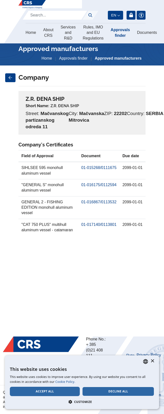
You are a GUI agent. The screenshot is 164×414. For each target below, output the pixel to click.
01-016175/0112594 (98, 185)
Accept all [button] (45, 391)
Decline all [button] (118, 391)
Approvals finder (120, 32)
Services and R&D (68, 32)
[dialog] (82, 382)
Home (31, 32)
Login (131, 15)
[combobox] (145, 361)
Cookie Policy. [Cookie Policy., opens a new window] (65, 382)
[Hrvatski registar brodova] (32, 4)
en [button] (113, 15)
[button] (82, 401)
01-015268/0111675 (98, 168)
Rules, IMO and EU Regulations (93, 32)
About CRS (48, 32)
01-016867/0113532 (98, 202)
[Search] (55, 15)
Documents (147, 32)
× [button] (152, 361)
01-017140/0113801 (98, 224)
